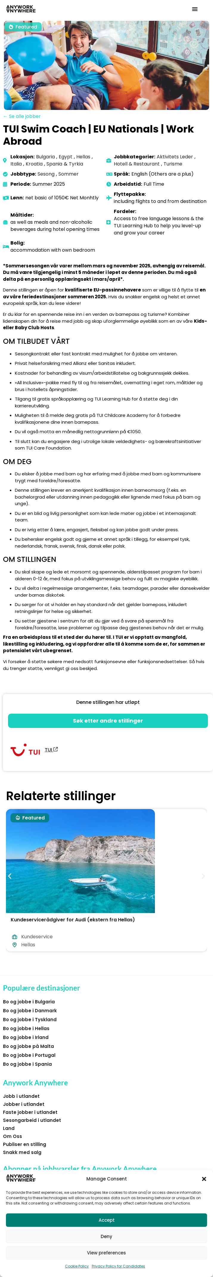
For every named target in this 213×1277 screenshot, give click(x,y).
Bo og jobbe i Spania (27, 1064)
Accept (107, 1220)
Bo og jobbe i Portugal (29, 1055)
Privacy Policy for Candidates (118, 1266)
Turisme (173, 163)
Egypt (65, 156)
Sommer (68, 174)
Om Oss (12, 1136)
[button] (204, 1179)
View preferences (106, 1253)
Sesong (46, 174)
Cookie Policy (77, 1266)
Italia (16, 163)
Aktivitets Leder (175, 156)
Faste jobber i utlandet (30, 1112)
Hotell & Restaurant (137, 163)
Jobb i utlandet (21, 1096)
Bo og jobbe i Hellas (26, 1028)
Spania (54, 163)
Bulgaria (45, 156)
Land (9, 1128)
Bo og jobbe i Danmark (30, 1011)
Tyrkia (76, 163)
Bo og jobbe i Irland (26, 1037)
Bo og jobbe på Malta (28, 1046)
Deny (106, 1236)
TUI (51, 749)
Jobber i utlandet (23, 1104)
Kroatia (34, 163)
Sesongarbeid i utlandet (32, 1120)
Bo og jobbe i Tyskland (30, 1019)
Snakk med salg (22, 1152)
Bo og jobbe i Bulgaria (29, 1002)
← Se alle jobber (22, 116)
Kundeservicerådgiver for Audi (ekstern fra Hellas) (73, 919)
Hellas (83, 156)
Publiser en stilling (24, 1144)
